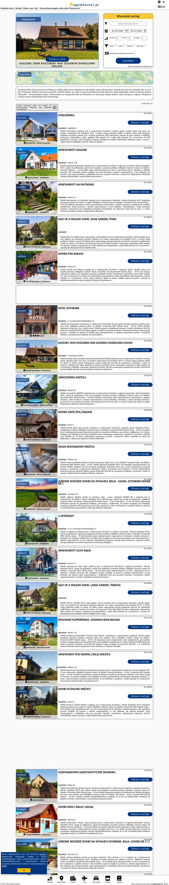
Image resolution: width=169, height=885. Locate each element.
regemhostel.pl (84, 5)
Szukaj (128, 61)
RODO (4, 866)
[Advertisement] (84, 744)
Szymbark (21, 117)
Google (43, 854)
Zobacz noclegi (140, 122)
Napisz (166, 884)
